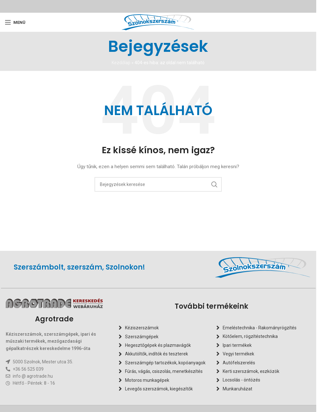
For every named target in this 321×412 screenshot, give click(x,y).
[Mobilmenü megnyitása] (15, 22)
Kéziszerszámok (142, 327)
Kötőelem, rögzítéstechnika (250, 336)
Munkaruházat (237, 388)
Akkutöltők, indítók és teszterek (156, 353)
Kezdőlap (121, 62)
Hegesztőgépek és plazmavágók (158, 345)
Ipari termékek (237, 345)
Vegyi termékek (238, 353)
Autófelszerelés (239, 362)
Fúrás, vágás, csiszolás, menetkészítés (164, 371)
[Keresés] (158, 184)
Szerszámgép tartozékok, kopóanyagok (165, 362)
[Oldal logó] (158, 21)
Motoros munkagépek (147, 380)
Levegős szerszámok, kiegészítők (159, 388)
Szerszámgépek (141, 336)
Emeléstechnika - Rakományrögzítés (260, 327)
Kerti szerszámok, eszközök (251, 371)
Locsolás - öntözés (241, 380)
